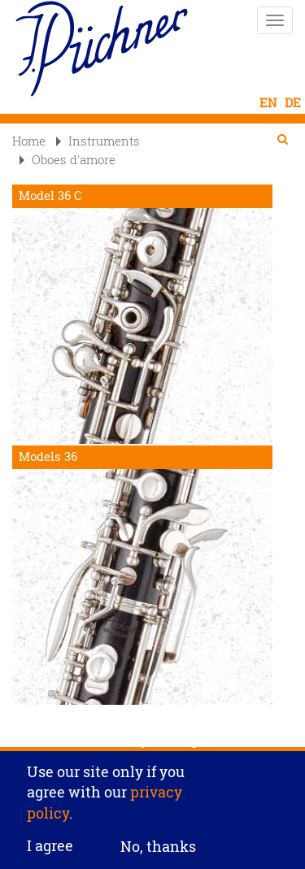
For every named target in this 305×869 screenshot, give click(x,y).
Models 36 (48, 456)
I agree (50, 852)
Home (29, 141)
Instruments (98, 141)
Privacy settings (152, 745)
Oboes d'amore (67, 159)
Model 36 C (50, 195)
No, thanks (158, 851)
